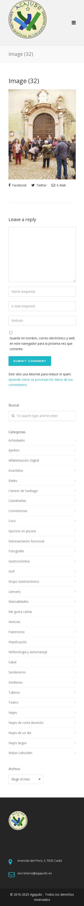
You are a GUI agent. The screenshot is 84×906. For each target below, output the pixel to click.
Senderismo (17, 672)
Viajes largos (18, 743)
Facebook (17, 185)
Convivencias (18, 511)
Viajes (13, 712)
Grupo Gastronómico (24, 581)
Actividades (17, 440)
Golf (12, 571)
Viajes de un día (20, 733)
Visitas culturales (20, 753)
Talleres (14, 692)
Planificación (18, 642)
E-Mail (59, 185)
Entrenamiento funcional (26, 541)
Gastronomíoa (19, 561)
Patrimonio (17, 632)
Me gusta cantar (20, 611)
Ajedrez (14, 450)
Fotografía (16, 551)
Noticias (14, 622)
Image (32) (24, 80)
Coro (12, 521)
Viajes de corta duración (26, 722)
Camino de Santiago (23, 491)
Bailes (13, 480)
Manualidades (19, 601)
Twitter (39, 185)
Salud (12, 662)
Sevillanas (16, 682)
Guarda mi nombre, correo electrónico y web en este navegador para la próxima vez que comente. (42, 343)
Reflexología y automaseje (28, 652)
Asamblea (16, 470)
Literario (15, 591)
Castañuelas (17, 500)
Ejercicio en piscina (22, 531)
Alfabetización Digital (24, 460)
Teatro (13, 702)
